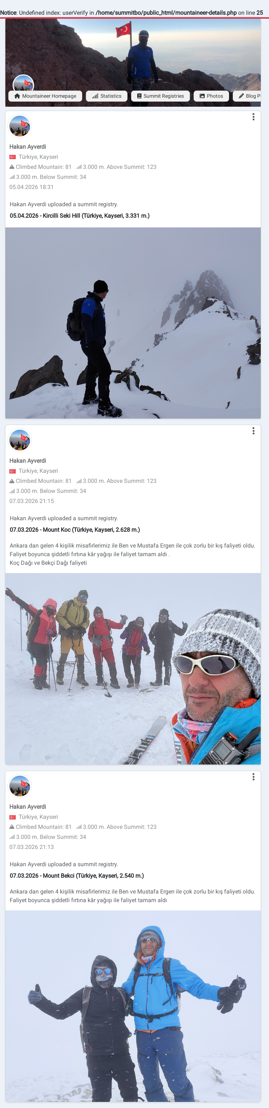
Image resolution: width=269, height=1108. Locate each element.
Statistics (106, 96)
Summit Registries (160, 96)
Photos (211, 96)
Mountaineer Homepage (45, 96)
